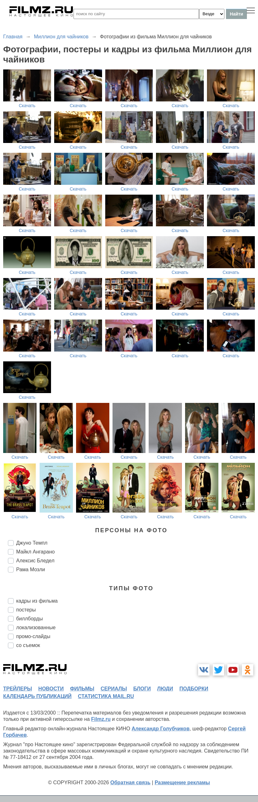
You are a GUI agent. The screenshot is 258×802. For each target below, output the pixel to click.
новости (51, 688)
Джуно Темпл (32, 543)
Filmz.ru (101, 719)
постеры (26, 609)
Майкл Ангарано (35, 551)
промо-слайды (33, 636)
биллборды (29, 618)
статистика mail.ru (106, 696)
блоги (142, 688)
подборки (193, 688)
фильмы (82, 688)
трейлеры (17, 688)
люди (165, 688)
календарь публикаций (37, 696)
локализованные (35, 627)
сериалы (113, 688)
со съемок (28, 645)
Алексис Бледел (35, 560)
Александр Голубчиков (161, 728)
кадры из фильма (37, 601)
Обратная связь (130, 782)
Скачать (27, 105)
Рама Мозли (30, 569)
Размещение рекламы (182, 782)
